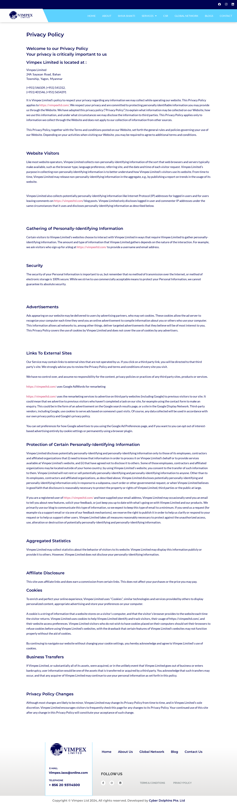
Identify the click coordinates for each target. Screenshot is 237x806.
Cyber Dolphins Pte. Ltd (167, 800)
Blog (174, 752)
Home (92, 15)
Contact (226, 15)
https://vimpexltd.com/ (54, 105)
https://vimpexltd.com (68, 201)
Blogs (209, 15)
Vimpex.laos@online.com (68, 773)
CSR (165, 15)
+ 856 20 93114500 (64, 785)
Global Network (186, 15)
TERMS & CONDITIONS (152, 783)
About (106, 15)
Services (149, 16)
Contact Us (193, 752)
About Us (125, 752)
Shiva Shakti (126, 15)
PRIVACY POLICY (182, 783)
